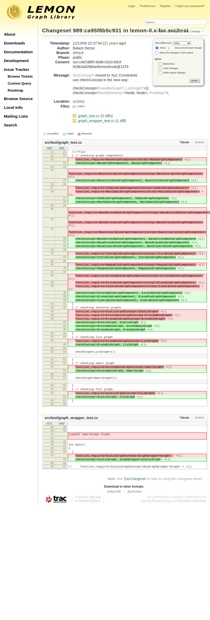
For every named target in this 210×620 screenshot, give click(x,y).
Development (16, 60)
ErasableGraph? (111, 88)
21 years (111, 43)
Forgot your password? (190, 5)
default (78, 53)
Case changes (170, 68)
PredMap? (157, 93)
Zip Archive (134, 546)
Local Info (13, 107)
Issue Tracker (16, 69)
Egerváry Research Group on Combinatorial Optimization (173, 555)
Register (165, 5)
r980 (49, 148)
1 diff (121, 121)
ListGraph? (135, 88)
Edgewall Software (89, 555)
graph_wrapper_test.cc (97, 121)
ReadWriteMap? (111, 93)
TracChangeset (135, 534)
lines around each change (184, 48)
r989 (61, 148)
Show (160, 48)
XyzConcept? (83, 75)
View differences (163, 43)
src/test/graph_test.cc (63, 142)
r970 (49, 472)
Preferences (147, 5)
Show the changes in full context (174, 52)
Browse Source (18, 98)
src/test (78, 101)
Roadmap (15, 90)
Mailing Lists (16, 116)
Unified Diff (114, 546)
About (9, 34)
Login (131, 5)
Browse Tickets (20, 76)
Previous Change (168, 31)
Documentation (18, 52)
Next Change (191, 31)
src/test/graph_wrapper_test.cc (71, 467)
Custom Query (19, 83)
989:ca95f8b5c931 (97, 30)
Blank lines (169, 64)
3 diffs (106, 116)
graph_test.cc (89, 116)
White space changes (174, 72)
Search (10, 125)
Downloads (14, 43)
